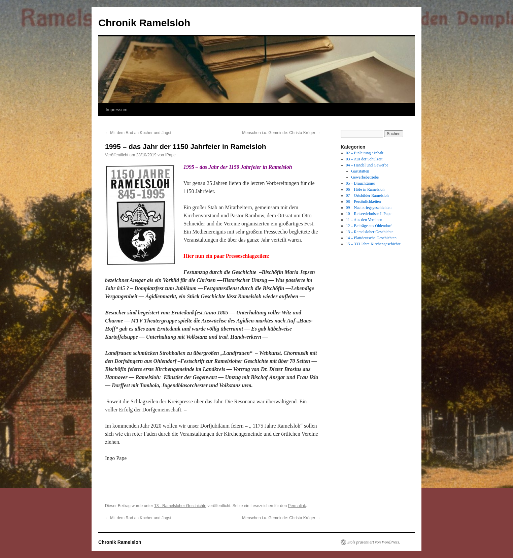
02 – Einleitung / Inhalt (364, 153)
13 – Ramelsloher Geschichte (370, 231)
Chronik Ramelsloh (144, 22)
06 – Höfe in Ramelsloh (365, 189)
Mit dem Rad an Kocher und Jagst (138, 132)
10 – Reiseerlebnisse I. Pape (368, 213)
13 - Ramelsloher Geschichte (180, 505)
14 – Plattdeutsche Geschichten (371, 238)
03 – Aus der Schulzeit (364, 159)
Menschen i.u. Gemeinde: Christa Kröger (281, 132)
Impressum (116, 109)
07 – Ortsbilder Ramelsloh (367, 195)
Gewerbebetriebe (365, 177)
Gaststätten (360, 171)
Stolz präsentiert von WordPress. (373, 542)
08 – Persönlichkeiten (363, 201)
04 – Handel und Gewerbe (367, 165)
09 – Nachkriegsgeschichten (368, 207)
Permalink (297, 505)
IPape (170, 155)
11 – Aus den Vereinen (364, 219)
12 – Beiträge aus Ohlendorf (369, 225)
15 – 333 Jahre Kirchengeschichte (373, 244)
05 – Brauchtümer (360, 183)
